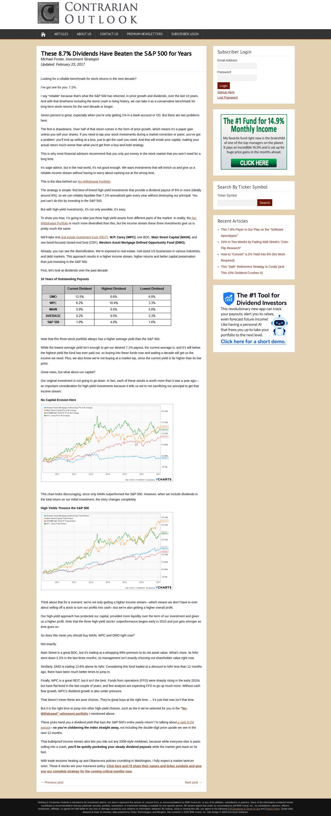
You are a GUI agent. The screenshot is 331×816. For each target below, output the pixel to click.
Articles (61, 34)
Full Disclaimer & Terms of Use (244, 808)
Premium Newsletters (145, 34)
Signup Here (226, 92)
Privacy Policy (272, 808)
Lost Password (228, 97)
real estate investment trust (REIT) (84, 237)
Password (224, 72)
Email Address (227, 60)
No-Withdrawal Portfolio (94, 181)
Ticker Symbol (227, 195)
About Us (84, 34)
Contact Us (109, 34)
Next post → (193, 782)
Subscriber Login (185, 34)
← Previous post (52, 782)
